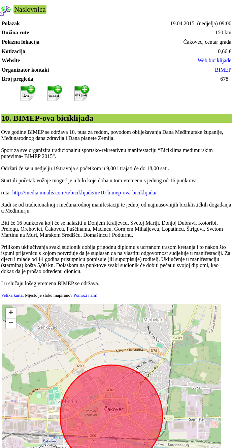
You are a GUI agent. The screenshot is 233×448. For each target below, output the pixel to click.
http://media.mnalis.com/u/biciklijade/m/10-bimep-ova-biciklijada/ (84, 192)
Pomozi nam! (85, 295)
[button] (11, 313)
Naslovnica (30, 9)
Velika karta (12, 295)
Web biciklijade (214, 60)
